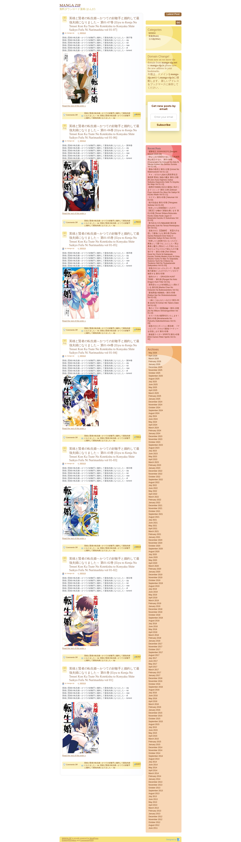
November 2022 (155, 474)
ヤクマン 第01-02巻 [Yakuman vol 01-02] (163, 198)
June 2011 (153, 828)
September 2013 (156, 791)
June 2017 (153, 661)
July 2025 (153, 382)
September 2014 (156, 756)
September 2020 (156, 549)
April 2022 (153, 494)
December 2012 (155, 816)
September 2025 (156, 376)
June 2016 (153, 695)
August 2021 (154, 517)
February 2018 (155, 638)
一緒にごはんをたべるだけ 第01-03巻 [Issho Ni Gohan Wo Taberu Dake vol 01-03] (163, 303)
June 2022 (153, 488)
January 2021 (154, 537)
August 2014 (154, 759)
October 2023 (154, 442)
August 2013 (154, 793)
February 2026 (155, 361)
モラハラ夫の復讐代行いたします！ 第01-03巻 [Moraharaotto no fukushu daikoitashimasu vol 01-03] (163, 319)
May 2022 (153, 491)
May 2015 (153, 733)
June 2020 (153, 557)
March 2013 (154, 808)
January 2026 (154, 364)
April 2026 (153, 356)
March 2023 (154, 462)
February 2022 (155, 500)
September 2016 (156, 687)
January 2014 (154, 779)
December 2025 (155, 367)
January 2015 (154, 744)
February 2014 (155, 776)
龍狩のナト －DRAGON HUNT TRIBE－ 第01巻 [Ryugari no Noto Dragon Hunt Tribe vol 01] (162, 279)
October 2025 (154, 373)
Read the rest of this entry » (74, 106)
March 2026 (154, 358)
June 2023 (153, 454)
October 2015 (154, 719)
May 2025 (153, 387)
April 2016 (153, 701)
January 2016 (154, 710)
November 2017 (155, 647)
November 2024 (155, 405)
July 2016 (153, 693)
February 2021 (155, 534)
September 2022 (156, 479)
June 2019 (153, 592)
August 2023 (154, 448)
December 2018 (155, 609)
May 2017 (153, 664)
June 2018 (153, 626)
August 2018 (154, 621)
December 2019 (155, 574)
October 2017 (154, 649)
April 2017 (153, 667)
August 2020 (154, 551)
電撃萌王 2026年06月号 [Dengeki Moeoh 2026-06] (162, 152)
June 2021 (153, 523)
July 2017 (153, 658)
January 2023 (154, 468)
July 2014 (153, 762)
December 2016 (155, 678)
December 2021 (155, 505)
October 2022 (154, 477)
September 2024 (156, 410)
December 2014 (155, 747)
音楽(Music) (154, 36)
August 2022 (154, 482)
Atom (74, 840)
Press (96, 838)
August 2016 (154, 690)
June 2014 (153, 765)
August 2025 (154, 379)
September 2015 (156, 721)
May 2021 (153, 526)
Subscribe (164, 124)
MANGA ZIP (67, 838)
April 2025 (153, 390)
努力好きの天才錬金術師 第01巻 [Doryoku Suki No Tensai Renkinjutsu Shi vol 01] (163, 225)
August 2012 (154, 825)
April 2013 (153, 805)
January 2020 (154, 572)
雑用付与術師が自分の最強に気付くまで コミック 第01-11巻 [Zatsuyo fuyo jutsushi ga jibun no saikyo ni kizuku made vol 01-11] (163, 191)
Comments (84, 840)
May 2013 (153, 802)
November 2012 (155, 819)
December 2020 (155, 540)
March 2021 (154, 531)
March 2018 (154, 635)
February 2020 (155, 569)
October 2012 (154, 822)
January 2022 (154, 502)
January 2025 (154, 399)
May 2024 (153, 422)
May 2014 (153, 767)
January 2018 (154, 641)
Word (92, 838)
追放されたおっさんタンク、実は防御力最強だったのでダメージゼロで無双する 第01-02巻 (163, 271)
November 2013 (155, 785)
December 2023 (155, 436)
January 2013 (154, 814)
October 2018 (154, 615)
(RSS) (69, 840)
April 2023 (153, 459)
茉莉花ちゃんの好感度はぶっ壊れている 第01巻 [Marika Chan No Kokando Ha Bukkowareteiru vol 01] (163, 287)
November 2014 (155, 750)
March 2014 (154, 773)
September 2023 (156, 445)
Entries (64, 840)
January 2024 (154, 433)
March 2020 (154, 566)
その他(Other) (154, 39)
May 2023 (153, 456)
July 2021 (153, 520)
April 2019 (153, 598)
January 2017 (154, 675)
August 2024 (154, 413)
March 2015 (154, 739)
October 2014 (154, 753)
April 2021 (153, 528)
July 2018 (153, 623)
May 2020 (153, 560)
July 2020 (153, 554)
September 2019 (156, 583)
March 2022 (154, 497)
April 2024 (153, 425)
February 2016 (155, 707)
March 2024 (154, 428)
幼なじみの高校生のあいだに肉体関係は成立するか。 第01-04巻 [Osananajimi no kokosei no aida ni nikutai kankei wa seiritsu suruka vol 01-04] (163, 162)
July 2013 (153, 796)
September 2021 (156, 514)
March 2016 (154, 704)
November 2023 (155, 439)
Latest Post (173, 14)
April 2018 (153, 632)
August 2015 (154, 724)
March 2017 (154, 670)
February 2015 (155, 742)
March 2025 (154, 393)
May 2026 (153, 353)
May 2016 (153, 698)
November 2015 (155, 716)
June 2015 (153, 730)
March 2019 (154, 600)
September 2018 (156, 618)
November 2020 (155, 543)
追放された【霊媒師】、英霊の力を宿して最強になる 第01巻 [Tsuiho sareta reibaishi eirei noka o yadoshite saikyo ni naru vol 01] (163, 234)
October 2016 (154, 684)
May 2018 (153, 629)
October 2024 (154, 407)
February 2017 (155, 672)
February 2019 (155, 603)
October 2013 (154, 788)
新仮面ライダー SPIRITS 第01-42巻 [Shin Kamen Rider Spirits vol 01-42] (163, 336)
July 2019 (153, 589)
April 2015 (153, 736)
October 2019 (154, 580)
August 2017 (154, 655)
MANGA (83, 33)
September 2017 (156, 652)
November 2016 (155, 681)
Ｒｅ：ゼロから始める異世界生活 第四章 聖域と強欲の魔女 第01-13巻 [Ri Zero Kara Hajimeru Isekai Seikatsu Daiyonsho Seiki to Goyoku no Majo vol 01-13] (163, 179)
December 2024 (155, 402)
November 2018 (155, 612)
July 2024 (153, 416)
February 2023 (155, 465)
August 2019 (154, 586)
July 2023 (153, 451)
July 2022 (153, 485)
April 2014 (153, 770)
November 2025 (155, 370)
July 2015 (153, 727)
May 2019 (153, 595)
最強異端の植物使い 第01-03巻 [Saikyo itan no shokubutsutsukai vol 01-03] (162, 295)
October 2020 (154, 546)
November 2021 (155, 508)
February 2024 (155, 430)
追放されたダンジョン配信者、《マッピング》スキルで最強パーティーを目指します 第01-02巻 (163, 329)
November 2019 (155, 577)
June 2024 (153, 419)
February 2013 (155, 811)
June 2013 (153, 799)
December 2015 (155, 713)
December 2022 (155, 471)
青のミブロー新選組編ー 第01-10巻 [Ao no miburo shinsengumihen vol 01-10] (163, 310)
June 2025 (153, 384)
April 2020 (153, 563)
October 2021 (154, 511)
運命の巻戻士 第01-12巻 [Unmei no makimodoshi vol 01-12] (163, 170)
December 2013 (155, 782)
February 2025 (155, 396)
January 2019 (154, 606)
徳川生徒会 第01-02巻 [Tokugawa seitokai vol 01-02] (162, 203)
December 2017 (155, 644)
